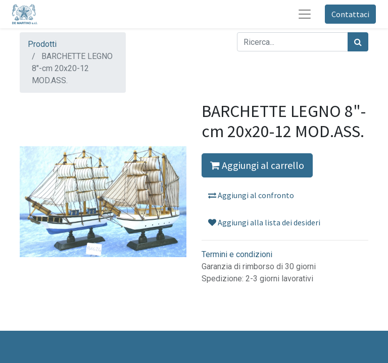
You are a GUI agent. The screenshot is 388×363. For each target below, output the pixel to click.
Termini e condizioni (237, 254)
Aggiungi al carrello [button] (257, 165)
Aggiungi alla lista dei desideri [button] (264, 222)
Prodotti (42, 44)
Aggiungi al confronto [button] (251, 195)
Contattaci (350, 14)
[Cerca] (358, 41)
